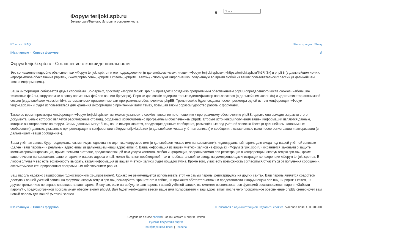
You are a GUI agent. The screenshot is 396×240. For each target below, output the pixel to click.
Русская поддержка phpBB (166, 222)
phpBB (157, 217)
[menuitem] (27, 44)
